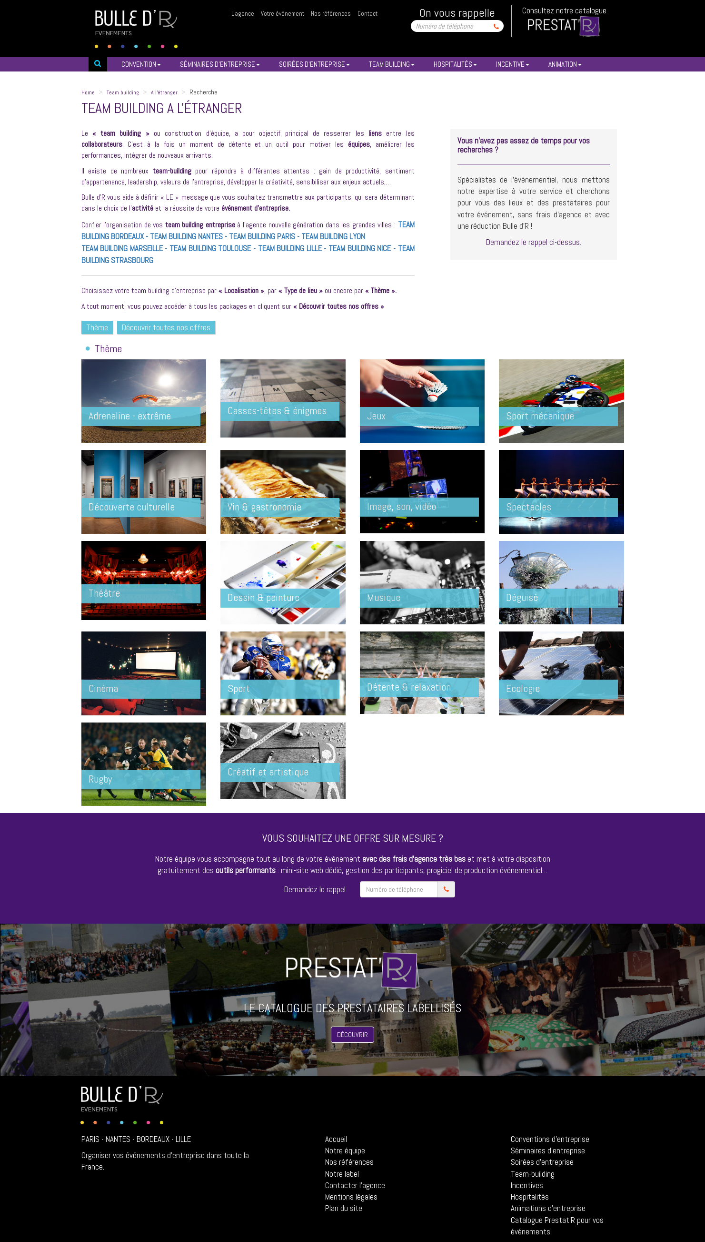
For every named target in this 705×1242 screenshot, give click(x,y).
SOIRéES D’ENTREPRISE (314, 64)
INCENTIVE (512, 64)
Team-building (533, 1174)
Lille (183, 1139)
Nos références (331, 14)
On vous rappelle (457, 12)
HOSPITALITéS (455, 64)
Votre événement (282, 14)
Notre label (342, 1174)
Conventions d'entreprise (550, 1139)
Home (88, 92)
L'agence (242, 14)
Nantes (118, 1139)
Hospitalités (530, 1196)
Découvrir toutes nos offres (166, 327)
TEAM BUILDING (392, 64)
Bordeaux (153, 1139)
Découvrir (352, 1034)
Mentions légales (351, 1196)
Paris (90, 1139)
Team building (123, 92)
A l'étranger (164, 92)
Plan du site (343, 1208)
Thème (97, 327)
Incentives (527, 1185)
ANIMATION (565, 64)
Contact (367, 14)
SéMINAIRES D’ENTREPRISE (220, 64)
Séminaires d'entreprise (548, 1150)
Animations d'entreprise (548, 1208)
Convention (141, 64)
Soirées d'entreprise (542, 1162)
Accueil (336, 1139)
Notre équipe (345, 1150)
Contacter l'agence (355, 1185)
